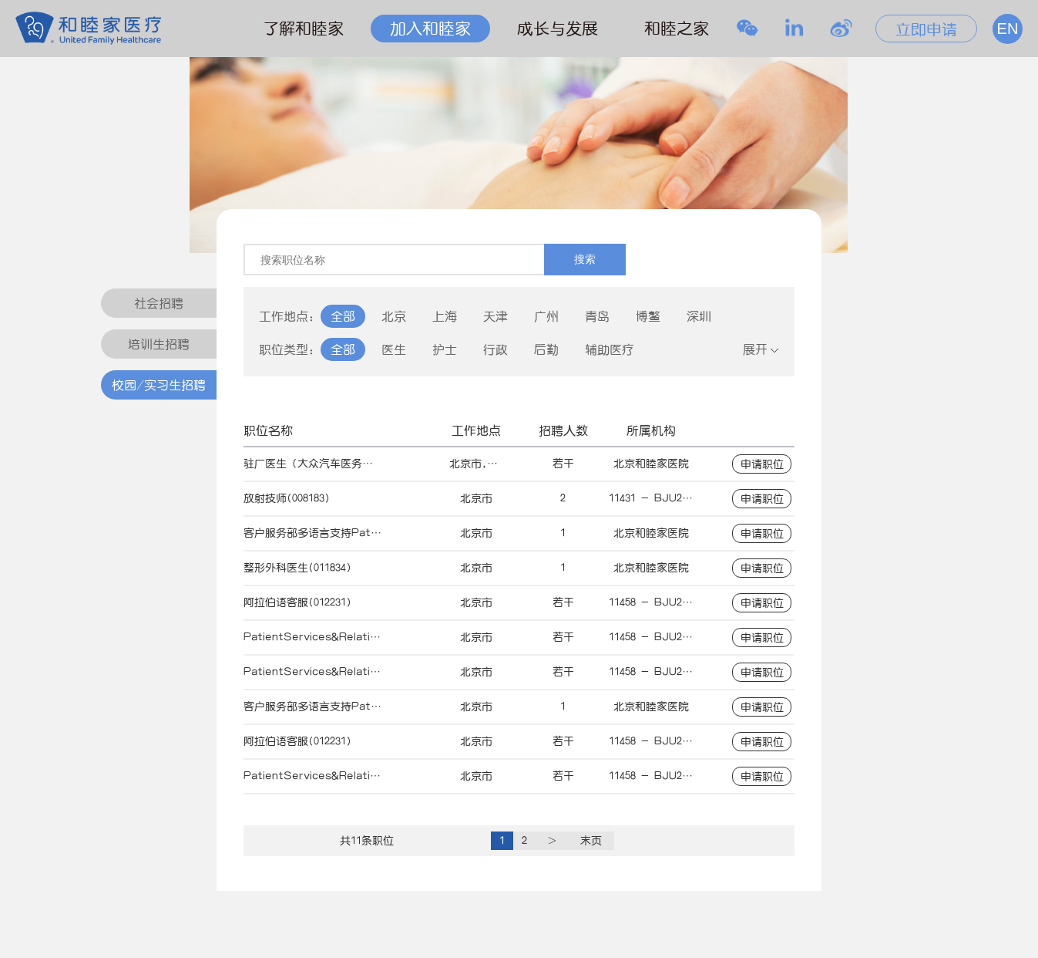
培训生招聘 (159, 344)
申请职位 (762, 464)
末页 (591, 840)
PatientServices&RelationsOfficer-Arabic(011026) (378, 671)
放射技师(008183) (287, 498)
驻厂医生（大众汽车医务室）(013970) (335, 463)
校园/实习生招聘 (159, 385)
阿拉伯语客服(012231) (297, 602)
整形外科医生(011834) (297, 567)
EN (1008, 28)
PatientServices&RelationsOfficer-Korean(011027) (380, 637)
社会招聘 (158, 303)
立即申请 (926, 29)
